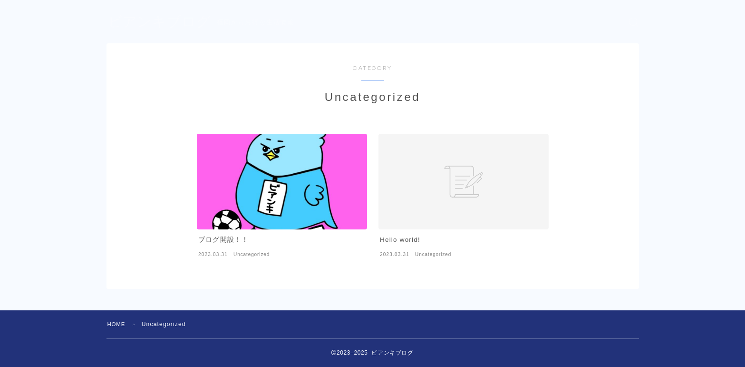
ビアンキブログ (161, 22)
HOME (117, 324)
